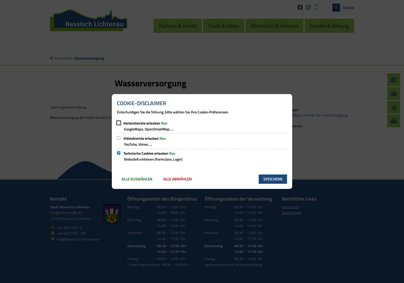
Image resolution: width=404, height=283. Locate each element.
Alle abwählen (177, 179)
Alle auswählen (137, 179)
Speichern (272, 179)
